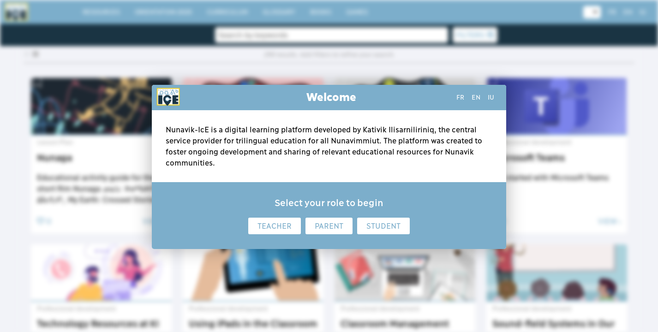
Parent (329, 226)
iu (491, 97)
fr (460, 97)
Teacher (274, 226)
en (476, 97)
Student (383, 226)
